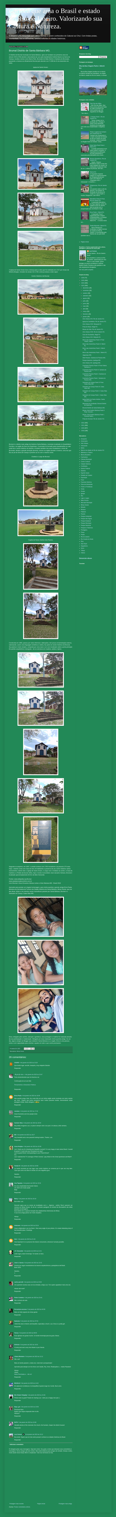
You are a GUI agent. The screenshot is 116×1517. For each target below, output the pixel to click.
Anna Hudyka (18, 1146)
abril (84, 309)
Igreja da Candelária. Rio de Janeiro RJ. (94, 321)
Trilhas (83, 550)
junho (85, 303)
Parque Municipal (86, 523)
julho (84, 301)
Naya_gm (17, 1407)
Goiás (82, 489)
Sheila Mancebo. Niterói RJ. (98, 225)
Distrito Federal (85, 468)
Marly (16, 1198)
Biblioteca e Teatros (87, 452)
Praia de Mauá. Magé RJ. (90, 327)
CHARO (16, 1062)
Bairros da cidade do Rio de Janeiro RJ (92, 450)
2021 (83, 425)
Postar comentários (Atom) (22, 1507)
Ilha (82, 496)
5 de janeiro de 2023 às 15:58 (30, 1407)
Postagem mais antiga (65, 1503)
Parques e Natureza (87, 528)
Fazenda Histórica (86, 482)
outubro (85, 293)
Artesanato (84, 446)
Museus (83, 509)
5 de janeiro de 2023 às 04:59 (36, 1309)
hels (15, 1239)
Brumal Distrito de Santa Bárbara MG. (94, 408)
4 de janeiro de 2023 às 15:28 (29, 1062)
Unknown (17, 1225)
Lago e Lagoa (85, 498)
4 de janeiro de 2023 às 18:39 (32, 1146)
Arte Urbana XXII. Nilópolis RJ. (92, 337)
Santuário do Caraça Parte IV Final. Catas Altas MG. (93, 383)
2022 (83, 423)
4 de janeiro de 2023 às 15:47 (33, 1074)
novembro (86, 290)
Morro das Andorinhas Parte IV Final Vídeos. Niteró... (93, 340)
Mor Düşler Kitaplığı (20, 1395)
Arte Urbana (84, 443)
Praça (82, 532)
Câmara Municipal (86, 459)
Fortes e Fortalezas (86, 487)
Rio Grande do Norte (87, 539)
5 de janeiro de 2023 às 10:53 (29, 1344)
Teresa (16, 1333)
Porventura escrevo (20, 1309)
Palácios (83, 512)
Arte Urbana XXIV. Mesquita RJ (92, 324)
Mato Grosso (85, 500)
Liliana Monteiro (19, 1356)
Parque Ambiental (86, 516)
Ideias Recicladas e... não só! (23, 1374)
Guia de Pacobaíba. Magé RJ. (91, 334)
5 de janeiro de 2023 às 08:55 (28, 1333)
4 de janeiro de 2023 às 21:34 (26, 1239)
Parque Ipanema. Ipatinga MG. (92, 360)
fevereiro (85, 314)
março (85, 311)
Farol (82, 480)
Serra (82, 548)
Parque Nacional (86, 525)
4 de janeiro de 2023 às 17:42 (29, 1111)
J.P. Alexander (18, 1251)
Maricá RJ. (93, 172)
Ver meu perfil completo (86, 269)
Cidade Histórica (86, 464)
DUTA (16, 1422)
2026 (83, 278)
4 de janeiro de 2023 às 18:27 (26, 1135)
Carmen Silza (18, 1123)
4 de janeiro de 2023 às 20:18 (27, 1198)
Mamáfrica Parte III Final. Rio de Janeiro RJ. (97, 199)
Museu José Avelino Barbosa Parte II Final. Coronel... (94, 411)
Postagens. (84, 530)
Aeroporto (84, 439)
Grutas (83, 491)
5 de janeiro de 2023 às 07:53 (29, 1321)
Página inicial (41, 1503)
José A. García (19, 1263)
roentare (17, 1111)
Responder (17, 1068)
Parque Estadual (86, 521)
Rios (82, 541)
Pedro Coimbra (19, 1297)
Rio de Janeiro (85, 537)
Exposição (84, 477)
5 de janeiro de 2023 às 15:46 (36, 1395)
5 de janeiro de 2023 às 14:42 (30, 1383)
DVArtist (17, 1344)
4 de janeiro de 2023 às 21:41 (33, 1251)
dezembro (86, 288)
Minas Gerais (20, 1051)
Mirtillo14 (17, 1383)
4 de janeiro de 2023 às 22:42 (33, 1263)
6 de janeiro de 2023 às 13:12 (34, 1434)
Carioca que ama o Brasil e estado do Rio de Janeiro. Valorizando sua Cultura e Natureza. (55, 18)
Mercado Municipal (86, 502)
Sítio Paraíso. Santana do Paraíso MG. (94, 358)
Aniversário (84, 441)
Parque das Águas (86, 518)
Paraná (83, 514)
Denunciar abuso (85, 558)
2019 (83, 430)
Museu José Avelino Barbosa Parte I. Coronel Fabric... (94, 415)
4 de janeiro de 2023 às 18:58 (29, 1166)
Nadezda (17, 1321)
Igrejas (83, 493)
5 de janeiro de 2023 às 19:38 (27, 1422)
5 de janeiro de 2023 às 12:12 (34, 1356)
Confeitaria (84, 466)
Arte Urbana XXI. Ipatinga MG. (92, 363)
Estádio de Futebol (86, 475)
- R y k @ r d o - (19, 1074)
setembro (86, 296)
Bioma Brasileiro (86, 455)
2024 (83, 283)
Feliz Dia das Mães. (96, 103)
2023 (83, 285)
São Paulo (84, 544)
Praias (83, 534)
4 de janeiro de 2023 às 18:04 (32, 1123)
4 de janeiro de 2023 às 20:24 (30, 1225)
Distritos (83, 471)
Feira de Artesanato (87, 484)
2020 (83, 428)
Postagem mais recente (16, 1503)
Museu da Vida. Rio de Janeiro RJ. (93, 329)
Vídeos (83, 553)
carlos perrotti (18, 1282)
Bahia (82, 448)
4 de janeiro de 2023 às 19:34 (32, 1183)
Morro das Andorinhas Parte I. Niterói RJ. (95, 352)
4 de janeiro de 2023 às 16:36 (31, 1095)
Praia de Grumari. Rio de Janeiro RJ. (94, 419)
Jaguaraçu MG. (87, 355)
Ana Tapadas (18, 1183)
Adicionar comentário (16, 1444)
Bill (15, 1135)
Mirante (83, 507)
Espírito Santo (85, 473)
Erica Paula (18, 1095)
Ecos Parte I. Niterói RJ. (97, 212)
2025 (83, 280)
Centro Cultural (85, 461)
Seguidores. (84, 546)
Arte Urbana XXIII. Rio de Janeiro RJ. (94, 332)
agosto (85, 298)
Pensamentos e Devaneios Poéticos (25, 1085)
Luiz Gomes (18, 1434)
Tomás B (17, 1166)
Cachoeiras (84, 457)
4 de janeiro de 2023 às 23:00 (33, 1282)
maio (84, 306)
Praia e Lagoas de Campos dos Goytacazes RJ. (98, 132)
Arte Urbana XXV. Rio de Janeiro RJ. (93, 319)
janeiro (85, 316)
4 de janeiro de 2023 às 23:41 (33, 1297)
